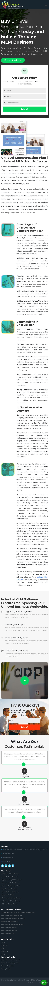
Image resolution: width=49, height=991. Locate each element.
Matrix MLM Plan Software (9, 892)
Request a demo (13, 60)
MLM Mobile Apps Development (11, 915)
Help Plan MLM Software (9, 889)
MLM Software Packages (9, 930)
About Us (4, 945)
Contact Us (4, 951)
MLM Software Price (7, 933)
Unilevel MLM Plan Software (10, 901)
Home (3, 942)
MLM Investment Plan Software (11, 898)
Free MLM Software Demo (9, 921)
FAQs (3, 954)
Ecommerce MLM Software (10, 883)
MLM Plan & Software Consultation (12, 924)
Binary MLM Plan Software (10, 874)
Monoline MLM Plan (7, 895)
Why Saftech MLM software (10, 960)
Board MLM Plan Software (9, 877)
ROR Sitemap (32, 982)
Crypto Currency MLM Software (11, 880)
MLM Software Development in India (13, 918)
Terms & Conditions (7, 966)
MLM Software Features (9, 927)
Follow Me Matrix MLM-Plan (10, 886)
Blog (2, 948)
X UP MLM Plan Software (9, 904)
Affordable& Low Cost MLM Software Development (18, 912)
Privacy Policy (5, 969)
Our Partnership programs (10, 963)
